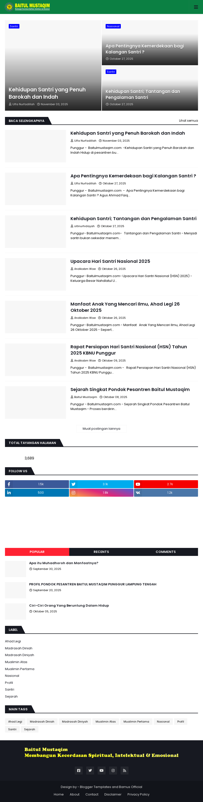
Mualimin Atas (16, 662)
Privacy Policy (138, 794)
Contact (91, 794)
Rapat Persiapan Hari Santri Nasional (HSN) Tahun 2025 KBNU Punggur (128, 350)
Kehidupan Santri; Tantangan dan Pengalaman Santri (143, 94)
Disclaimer (113, 794)
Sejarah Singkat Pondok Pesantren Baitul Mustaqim (130, 389)
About (74, 794)
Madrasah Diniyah (19, 655)
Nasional (12, 675)
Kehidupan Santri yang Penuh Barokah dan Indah (47, 93)
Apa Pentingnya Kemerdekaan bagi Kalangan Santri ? (145, 49)
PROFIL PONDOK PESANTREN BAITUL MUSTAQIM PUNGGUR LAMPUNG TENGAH (92, 584)
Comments (166, 551)
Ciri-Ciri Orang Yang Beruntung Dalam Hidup (69, 605)
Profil (9, 682)
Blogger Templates (95, 787)
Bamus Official (130, 787)
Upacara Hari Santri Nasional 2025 (110, 261)
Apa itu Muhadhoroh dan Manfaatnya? (63, 563)
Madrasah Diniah (18, 648)
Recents (101, 551)
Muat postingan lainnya (101, 428)
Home (59, 794)
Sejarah (11, 696)
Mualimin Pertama (19, 669)
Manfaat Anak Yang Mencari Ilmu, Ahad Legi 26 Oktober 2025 (125, 307)
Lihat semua (188, 120)
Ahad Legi (13, 641)
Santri (9, 689)
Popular (37, 551)
